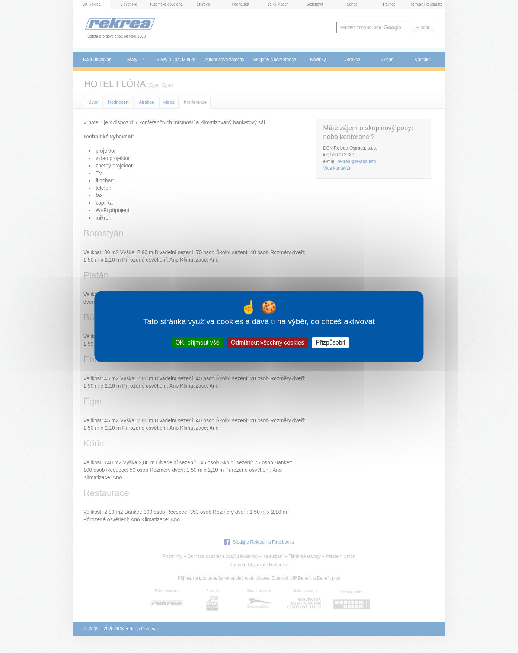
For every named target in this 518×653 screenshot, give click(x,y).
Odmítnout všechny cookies (267, 342)
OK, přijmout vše (197, 342)
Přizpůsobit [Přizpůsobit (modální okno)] (330, 342)
